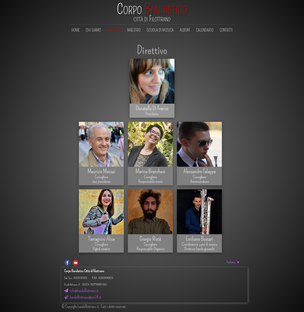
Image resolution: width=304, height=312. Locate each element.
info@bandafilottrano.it (81, 290)
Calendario (204, 30)
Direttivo (114, 30)
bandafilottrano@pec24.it (82, 297)
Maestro (134, 30)
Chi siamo (93, 30)
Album (185, 30)
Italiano (233, 262)
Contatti (226, 30)
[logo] (152, 12)
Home (76, 30)
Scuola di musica (160, 30)
